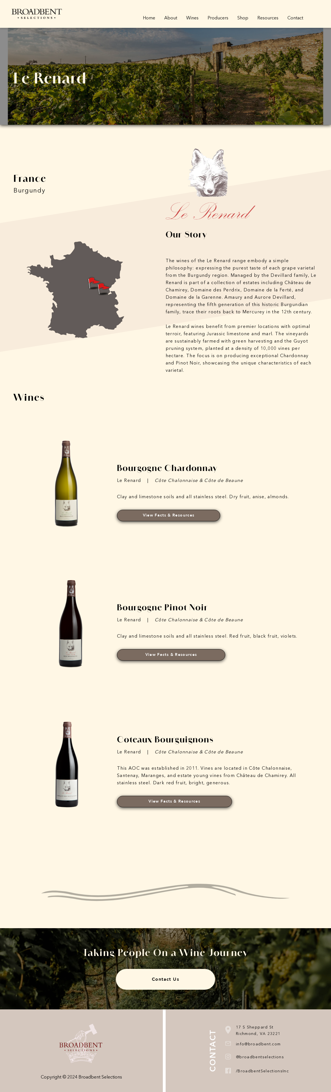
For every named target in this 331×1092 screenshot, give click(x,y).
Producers (218, 18)
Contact (295, 18)
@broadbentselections (260, 1057)
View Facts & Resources (169, 515)
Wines (192, 18)
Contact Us (165, 979)
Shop (242, 18)
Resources (267, 18)
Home (149, 18)
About (170, 18)
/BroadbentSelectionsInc (262, 1071)
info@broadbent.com (258, 1044)
